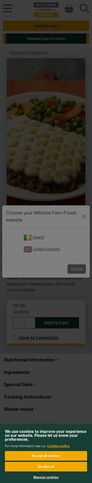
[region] (46, 454)
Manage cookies (46, 477)
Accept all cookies (46, 456)
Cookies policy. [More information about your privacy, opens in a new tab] (58, 446)
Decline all (46, 467)
